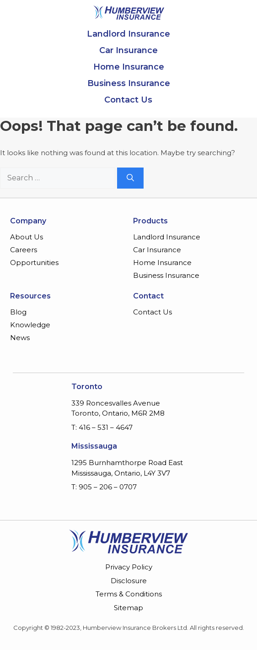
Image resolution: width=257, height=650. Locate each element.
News (20, 337)
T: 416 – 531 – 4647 (102, 427)
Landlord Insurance (128, 34)
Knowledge (30, 324)
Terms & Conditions (129, 594)
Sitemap (128, 607)
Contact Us (128, 100)
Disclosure (129, 580)
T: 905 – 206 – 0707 (104, 486)
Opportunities (34, 262)
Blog (18, 312)
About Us (26, 237)
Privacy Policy (128, 567)
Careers (23, 249)
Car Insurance (128, 50)
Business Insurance (128, 83)
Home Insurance (128, 67)
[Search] (130, 178)
